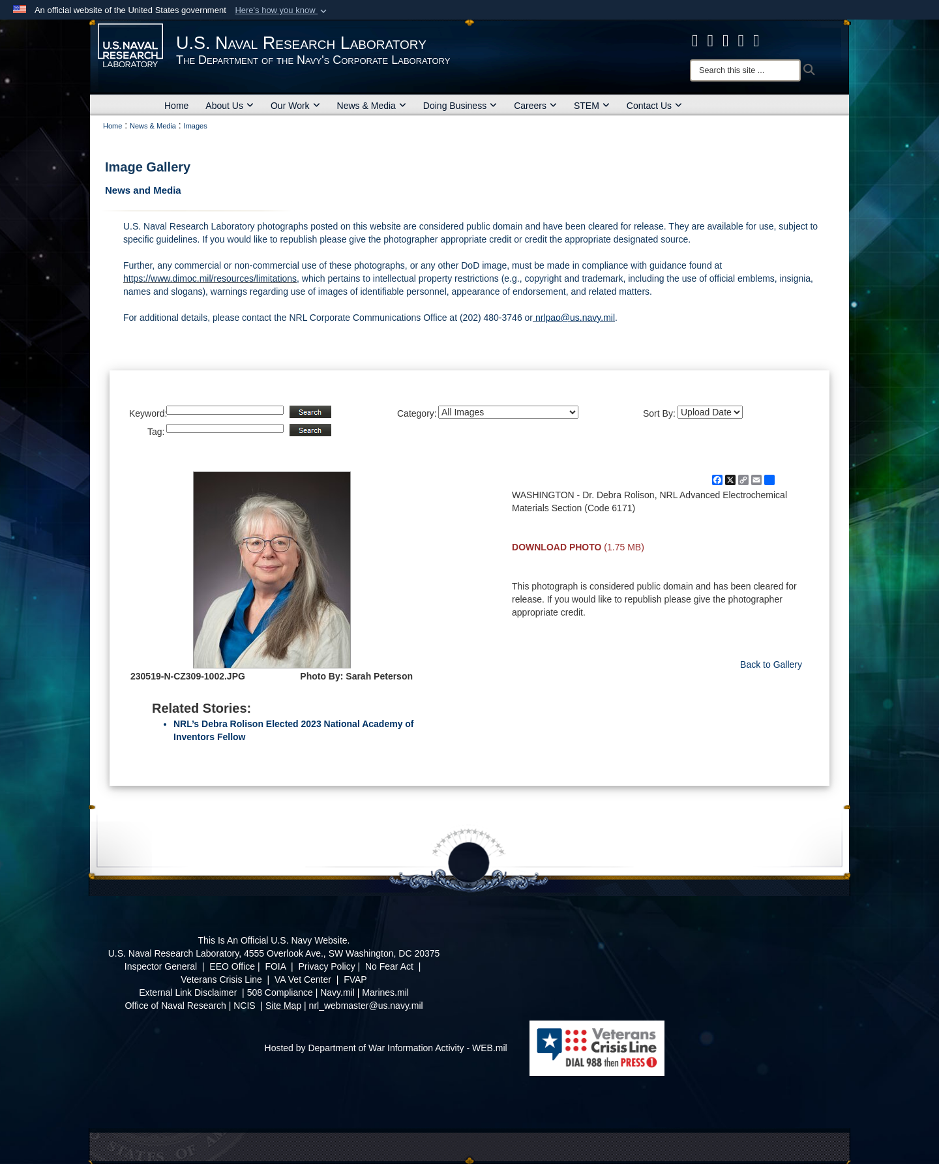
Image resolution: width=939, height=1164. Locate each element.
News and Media (143, 190)
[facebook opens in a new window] (695, 40)
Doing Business (460, 105)
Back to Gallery (771, 664)
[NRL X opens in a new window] (711, 40)
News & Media (371, 105)
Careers (535, 105)
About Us (229, 105)
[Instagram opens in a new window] (726, 40)
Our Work (295, 105)
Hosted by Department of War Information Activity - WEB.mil (386, 1048)
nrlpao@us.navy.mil (574, 317)
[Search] (745, 70)
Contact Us (654, 105)
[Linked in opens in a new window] (741, 40)
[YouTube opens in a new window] (756, 40)
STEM (592, 105)
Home (176, 105)
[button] (282, 10)
